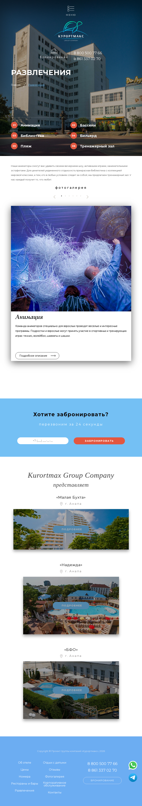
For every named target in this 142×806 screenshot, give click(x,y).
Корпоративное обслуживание (54, 784)
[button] (61, 196)
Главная (16, 85)
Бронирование (54, 57)
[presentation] (54, 197)
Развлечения (36, 85)
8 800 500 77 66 (88, 53)
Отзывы (54, 769)
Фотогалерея (54, 776)
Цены (25, 769)
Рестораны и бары (24, 783)
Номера (24, 776)
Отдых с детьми (54, 762)
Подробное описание (33, 355)
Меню (71, 14)
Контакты (55, 792)
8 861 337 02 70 (87, 59)
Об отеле (24, 762)
